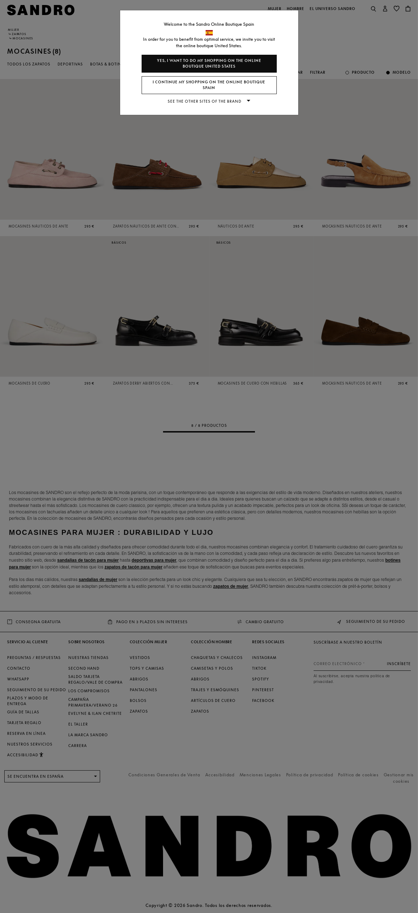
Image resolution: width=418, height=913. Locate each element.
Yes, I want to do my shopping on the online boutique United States (209, 63)
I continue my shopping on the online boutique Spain (209, 85)
